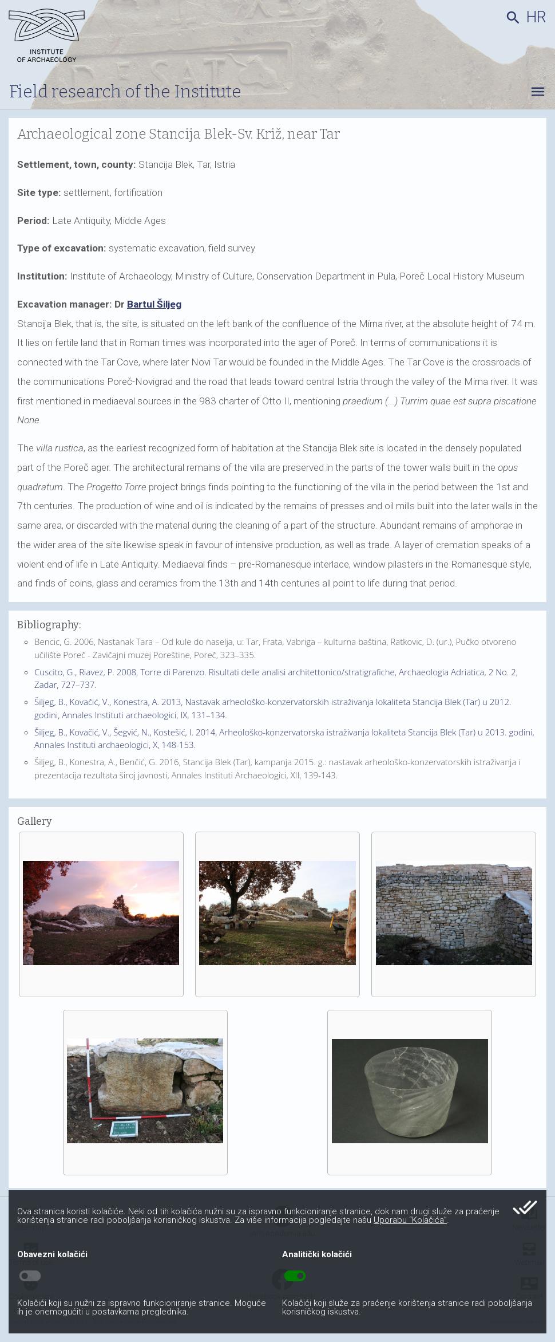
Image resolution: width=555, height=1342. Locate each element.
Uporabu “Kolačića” (410, 1220)
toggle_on (295, 1276)
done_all (525, 1207)
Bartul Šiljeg (154, 304)
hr (536, 17)
